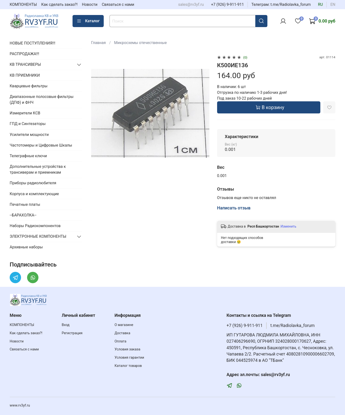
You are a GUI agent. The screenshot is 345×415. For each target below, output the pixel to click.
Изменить (288, 226)
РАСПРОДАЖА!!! (24, 54)
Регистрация (72, 333)
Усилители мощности (29, 134)
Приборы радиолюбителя (33, 183)
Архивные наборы (26, 247)
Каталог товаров (128, 366)
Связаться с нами (118, 4)
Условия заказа (127, 349)
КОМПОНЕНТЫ (23, 4)
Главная (98, 42)
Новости (89, 4)
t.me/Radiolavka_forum (292, 325)
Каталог (88, 21)
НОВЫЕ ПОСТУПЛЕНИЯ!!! (32, 43)
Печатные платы (25, 204)
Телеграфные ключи (28, 156)
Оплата (120, 341)
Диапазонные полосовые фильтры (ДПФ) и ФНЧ (41, 99)
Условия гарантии (129, 358)
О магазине (124, 325)
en (332, 4)
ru (320, 4)
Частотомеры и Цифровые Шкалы (41, 145)
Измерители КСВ (25, 113)
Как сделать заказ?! (59, 4)
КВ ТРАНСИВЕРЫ (25, 64)
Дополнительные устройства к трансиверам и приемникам (38, 169)
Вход (65, 325)
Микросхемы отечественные (140, 42)
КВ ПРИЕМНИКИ (25, 75)
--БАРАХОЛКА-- (23, 215)
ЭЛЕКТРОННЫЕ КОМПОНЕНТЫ (38, 236)
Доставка (122, 333)
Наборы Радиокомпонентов (35, 225)
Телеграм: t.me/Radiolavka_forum (281, 4)
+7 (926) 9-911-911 (227, 4)
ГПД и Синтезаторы (28, 123)
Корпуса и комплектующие (34, 194)
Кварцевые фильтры (28, 86)
